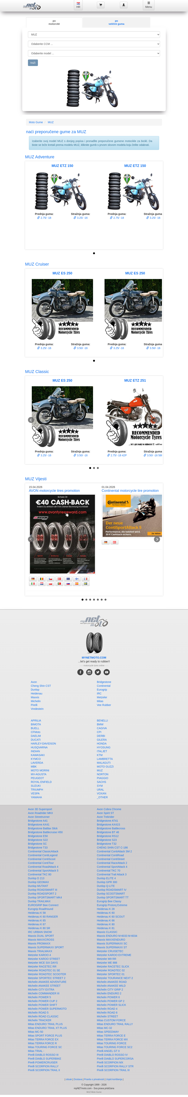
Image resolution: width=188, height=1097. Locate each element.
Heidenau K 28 (106, 908)
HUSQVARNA (39, 747)
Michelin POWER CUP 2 (42, 1001)
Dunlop (35, 689)
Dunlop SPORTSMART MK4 (45, 897)
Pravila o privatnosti (94, 1079)
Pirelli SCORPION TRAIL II (44, 1070)
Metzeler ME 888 (107, 962)
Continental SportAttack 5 (43, 870)
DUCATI (36, 739)
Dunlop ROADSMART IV (111, 889)
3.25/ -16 (80, 217)
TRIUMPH (37, 789)
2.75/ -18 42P (117, 455)
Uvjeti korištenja (114, 1079)
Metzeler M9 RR (106, 958)
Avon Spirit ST (105, 813)
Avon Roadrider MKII (40, 813)
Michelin (36, 701)
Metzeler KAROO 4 (39, 955)
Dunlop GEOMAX (38, 882)
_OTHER (102, 797)
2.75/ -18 (44, 217)
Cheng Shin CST (41, 685)
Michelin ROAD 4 (107, 1008)
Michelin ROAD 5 (38, 1012)
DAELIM (36, 735)
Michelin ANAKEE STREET (44, 985)
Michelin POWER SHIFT (42, 1004)
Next (157, 420)
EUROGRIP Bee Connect (43, 905)
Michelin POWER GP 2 (110, 1001)
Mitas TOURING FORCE (111, 1043)
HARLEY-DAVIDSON (43, 743)
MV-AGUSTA (38, 774)
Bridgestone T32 (106, 843)
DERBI (101, 735)
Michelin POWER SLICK (111, 1004)
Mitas (100, 701)
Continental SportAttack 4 (112, 866)
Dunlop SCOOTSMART (111, 893)
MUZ (51, 122)
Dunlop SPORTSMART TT (112, 897)
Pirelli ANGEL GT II (108, 1050)
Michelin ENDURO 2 (109, 993)
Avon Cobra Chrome (109, 809)
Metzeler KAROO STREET (44, 958)
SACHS (101, 781)
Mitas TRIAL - (36, 1050)
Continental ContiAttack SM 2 (114, 851)
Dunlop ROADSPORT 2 (42, 893)
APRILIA (36, 720)
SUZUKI (36, 785)
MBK (34, 766)
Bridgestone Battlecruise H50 (45, 832)
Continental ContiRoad (110, 855)
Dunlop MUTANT (38, 885)
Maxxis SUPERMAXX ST (112, 947)
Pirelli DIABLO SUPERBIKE (44, 1058)
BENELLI (102, 720)
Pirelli (34, 705)
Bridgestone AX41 (38, 824)
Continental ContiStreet (111, 859)
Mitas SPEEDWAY (108, 1031)
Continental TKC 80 (39, 874)
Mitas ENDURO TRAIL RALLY (115, 1024)
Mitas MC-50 (35, 1031)
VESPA (35, 793)
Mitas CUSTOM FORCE (111, 1020)
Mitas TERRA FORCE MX (112, 1039)
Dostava (78, 1079)
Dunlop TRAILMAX (39, 901)
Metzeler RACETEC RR (42, 966)
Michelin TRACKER (39, 1020)
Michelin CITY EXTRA (41, 989)
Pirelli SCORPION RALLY (43, 1066)
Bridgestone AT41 (107, 820)
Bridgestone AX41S (108, 824)
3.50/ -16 (80, 348)
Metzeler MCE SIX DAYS (43, 962)
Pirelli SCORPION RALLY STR (115, 1066)
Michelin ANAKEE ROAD (112, 981)
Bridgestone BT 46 (108, 832)
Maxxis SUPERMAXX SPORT (46, 947)
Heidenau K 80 (106, 924)
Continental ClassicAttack (43, 851)
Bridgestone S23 (107, 839)
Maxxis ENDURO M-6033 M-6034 (117, 935)
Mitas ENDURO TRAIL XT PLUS (47, 1027)
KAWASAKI (38, 755)
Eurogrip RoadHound (40, 908)
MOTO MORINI (40, 770)
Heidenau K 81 (106, 928)
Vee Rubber (104, 705)
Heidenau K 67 (37, 924)
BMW (100, 724)
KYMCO (36, 758)
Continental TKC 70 (108, 870)
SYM (100, 785)
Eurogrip (102, 689)
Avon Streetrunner (39, 816)
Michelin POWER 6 (108, 997)
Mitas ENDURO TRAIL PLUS (45, 1024)
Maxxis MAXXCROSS (41, 939)
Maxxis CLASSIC (107, 932)
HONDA (102, 743)
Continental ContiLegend (42, 855)
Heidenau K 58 (37, 912)
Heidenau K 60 (106, 912)
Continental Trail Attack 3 (112, 874)
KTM (100, 755)
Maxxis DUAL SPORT (41, 935)
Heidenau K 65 (37, 920)
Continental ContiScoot (41, 859)
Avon (34, 681)
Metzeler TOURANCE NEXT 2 (115, 978)
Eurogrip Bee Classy (109, 901)
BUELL (35, 728)
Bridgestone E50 (38, 836)
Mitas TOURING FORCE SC (45, 1047)
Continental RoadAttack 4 (43, 866)
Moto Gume (36, 122)
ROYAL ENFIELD (41, 781)
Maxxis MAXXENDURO (111, 939)
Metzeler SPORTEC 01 (110, 974)
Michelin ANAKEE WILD (111, 985)
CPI (99, 732)
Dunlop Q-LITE (106, 885)
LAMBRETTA (105, 758)
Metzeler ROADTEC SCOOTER (47, 974)
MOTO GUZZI (105, 766)
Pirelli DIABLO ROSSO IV (112, 1054)
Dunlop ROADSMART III (42, 889)
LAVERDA (37, 762)
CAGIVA (102, 728)
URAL (100, 789)
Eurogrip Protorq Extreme (112, 905)
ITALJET (102, 751)
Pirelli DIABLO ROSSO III (43, 1054)
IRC (99, 693)
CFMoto (35, 732)
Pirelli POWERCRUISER (42, 1062)
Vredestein (37, 708)
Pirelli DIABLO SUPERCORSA (115, 1058)
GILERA (102, 739)
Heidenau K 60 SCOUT (111, 916)
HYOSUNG (103, 747)
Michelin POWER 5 (39, 997)
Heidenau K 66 (106, 920)
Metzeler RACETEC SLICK (113, 966)
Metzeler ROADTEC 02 (111, 970)
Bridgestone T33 (37, 847)
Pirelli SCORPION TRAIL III (113, 1070)
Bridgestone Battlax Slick (43, 828)
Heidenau (36, 693)
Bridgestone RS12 (108, 836)
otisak (69, 1079)
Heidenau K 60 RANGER (43, 916)
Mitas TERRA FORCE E (111, 1035)
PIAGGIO (102, 778)
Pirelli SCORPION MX (110, 1062)
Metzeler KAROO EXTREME (114, 955)
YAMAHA (36, 797)
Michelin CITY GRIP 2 (110, 989)
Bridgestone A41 (38, 820)
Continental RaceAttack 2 (112, 862)
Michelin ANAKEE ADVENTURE (47, 981)
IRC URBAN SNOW (40, 932)
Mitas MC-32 (104, 1027)
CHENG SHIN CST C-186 (112, 847)
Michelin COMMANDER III (43, 993)
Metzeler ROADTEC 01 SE (44, 970)
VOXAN (101, 793)
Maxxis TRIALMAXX (40, 951)
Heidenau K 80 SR (39, 928)
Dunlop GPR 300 (107, 882)
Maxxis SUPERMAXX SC (112, 943)
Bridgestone (104, 681)
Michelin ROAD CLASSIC (43, 1016)
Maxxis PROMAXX (39, 943)
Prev (31, 420)
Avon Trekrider (105, 816)
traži (32, 62)
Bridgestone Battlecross (111, 828)
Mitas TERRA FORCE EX (43, 1039)
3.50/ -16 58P (153, 455)
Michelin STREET (107, 1016)
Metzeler (102, 697)
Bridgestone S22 (38, 839)
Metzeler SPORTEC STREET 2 (46, 978)
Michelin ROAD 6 (107, 1012)
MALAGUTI (104, 762)
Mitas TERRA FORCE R (42, 1043)
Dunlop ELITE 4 (106, 878)
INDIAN (35, 751)
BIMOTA (36, 724)
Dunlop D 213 (36, 878)
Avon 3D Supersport (40, 809)
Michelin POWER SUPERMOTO (47, 1008)
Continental (103, 685)
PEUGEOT (37, 778)
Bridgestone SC (37, 843)
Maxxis (35, 697)
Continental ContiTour (41, 862)
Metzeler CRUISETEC (110, 951)
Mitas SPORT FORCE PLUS (45, 1035)
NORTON (102, 774)
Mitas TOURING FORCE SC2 (114, 1047)
